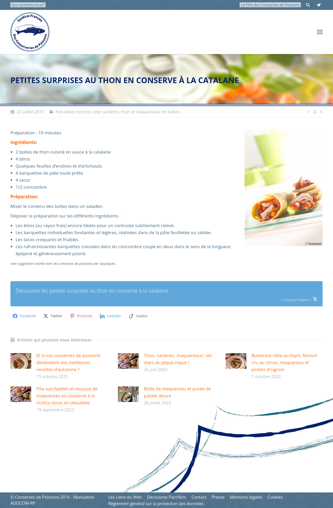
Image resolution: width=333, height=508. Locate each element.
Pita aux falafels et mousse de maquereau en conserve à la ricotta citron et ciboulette (67, 396)
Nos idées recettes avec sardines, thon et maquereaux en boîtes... (119, 112)
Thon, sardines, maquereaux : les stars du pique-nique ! (178, 358)
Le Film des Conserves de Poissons (270, 4)
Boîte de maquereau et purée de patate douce (177, 392)
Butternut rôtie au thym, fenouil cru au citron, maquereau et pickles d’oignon (284, 362)
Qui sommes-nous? (28, 4)
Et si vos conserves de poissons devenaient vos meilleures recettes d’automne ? (68, 362)
